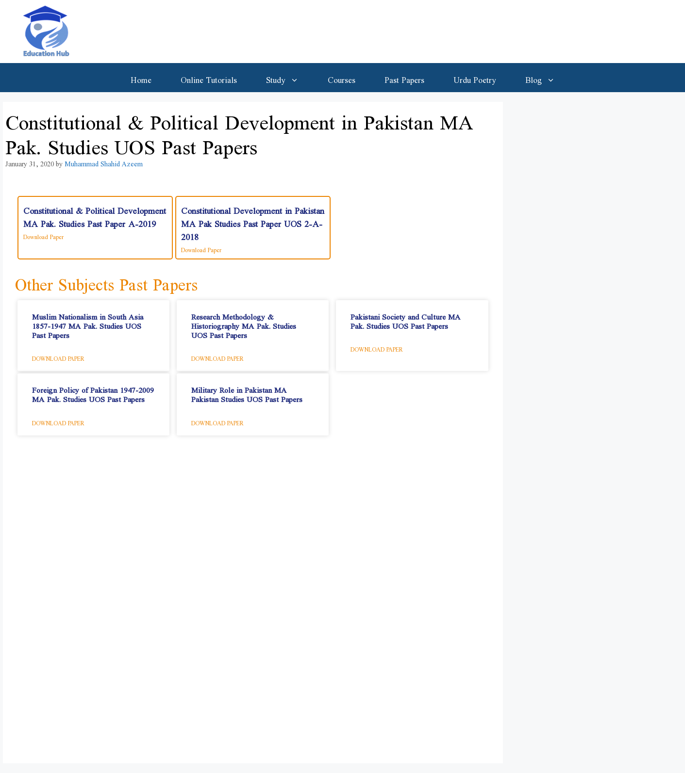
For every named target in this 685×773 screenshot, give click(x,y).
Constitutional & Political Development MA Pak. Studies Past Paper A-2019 (94, 214)
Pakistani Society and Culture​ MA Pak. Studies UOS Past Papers (406, 319)
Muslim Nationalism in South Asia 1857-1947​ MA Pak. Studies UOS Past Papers (87, 324)
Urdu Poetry (474, 77)
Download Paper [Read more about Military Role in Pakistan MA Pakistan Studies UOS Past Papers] (217, 421)
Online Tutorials (209, 77)
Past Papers (404, 77)
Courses (341, 77)
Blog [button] (547, 77)
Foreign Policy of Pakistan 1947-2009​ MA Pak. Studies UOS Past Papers (93, 392)
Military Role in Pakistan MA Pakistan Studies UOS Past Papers (246, 392)
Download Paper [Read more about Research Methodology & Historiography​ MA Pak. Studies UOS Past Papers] (217, 357)
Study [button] (289, 77)
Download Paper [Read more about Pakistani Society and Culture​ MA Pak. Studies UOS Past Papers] (377, 347)
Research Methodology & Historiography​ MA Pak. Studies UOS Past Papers (243, 324)
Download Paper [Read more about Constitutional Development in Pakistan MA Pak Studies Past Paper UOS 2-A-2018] (201, 248)
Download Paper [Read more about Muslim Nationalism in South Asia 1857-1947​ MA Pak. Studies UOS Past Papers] (58, 357)
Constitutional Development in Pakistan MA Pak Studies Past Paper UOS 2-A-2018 (252, 221)
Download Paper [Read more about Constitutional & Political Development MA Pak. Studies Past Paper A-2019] (43, 235)
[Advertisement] (253, 604)
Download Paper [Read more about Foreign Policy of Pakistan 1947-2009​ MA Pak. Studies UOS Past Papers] (58, 421)
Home (141, 77)
